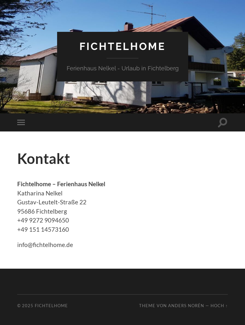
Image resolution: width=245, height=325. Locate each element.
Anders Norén (186, 305)
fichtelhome (122, 46)
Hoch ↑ (219, 305)
